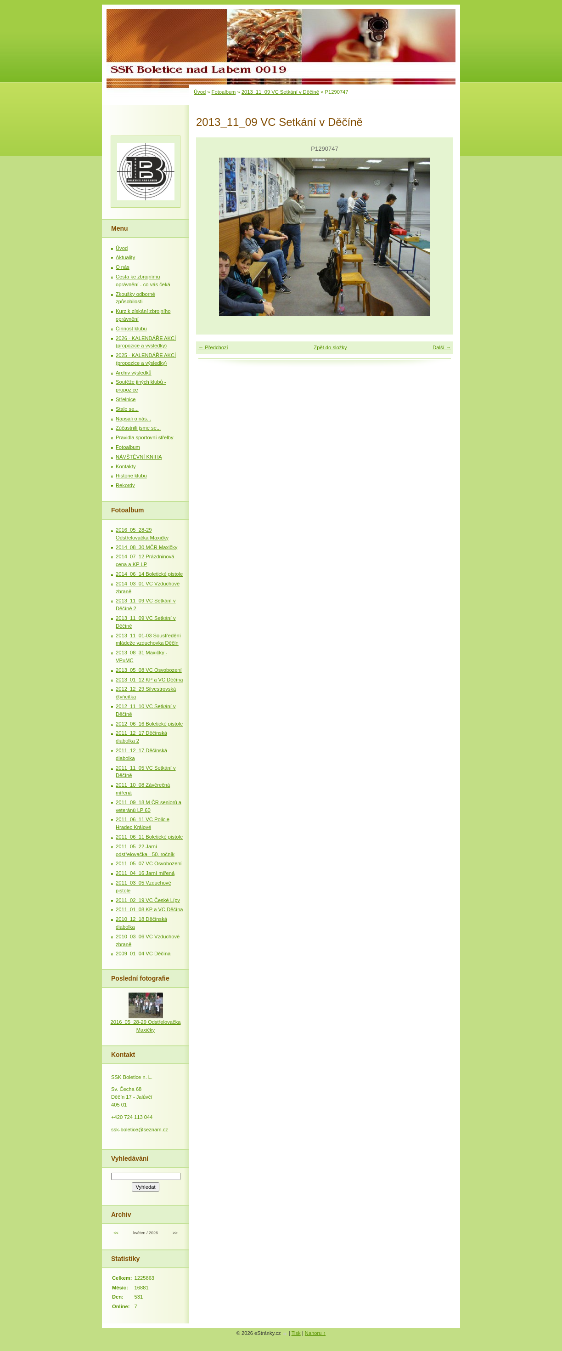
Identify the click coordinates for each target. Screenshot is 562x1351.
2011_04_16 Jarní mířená (145, 873)
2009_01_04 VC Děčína (143, 953)
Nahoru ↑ (315, 1333)
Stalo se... (127, 409)
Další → (442, 347)
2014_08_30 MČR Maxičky (146, 547)
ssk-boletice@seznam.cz (139, 1129)
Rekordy (125, 485)
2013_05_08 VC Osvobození (149, 670)
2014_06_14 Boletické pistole (149, 574)
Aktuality (125, 257)
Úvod (200, 92)
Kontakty (126, 466)
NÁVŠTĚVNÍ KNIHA (139, 457)
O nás (122, 267)
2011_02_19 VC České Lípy (148, 900)
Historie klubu (131, 475)
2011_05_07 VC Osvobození (149, 863)
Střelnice (126, 399)
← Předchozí (213, 347)
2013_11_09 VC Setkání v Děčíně (280, 92)
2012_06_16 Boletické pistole (149, 724)
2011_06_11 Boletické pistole (149, 837)
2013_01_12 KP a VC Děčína (149, 679)
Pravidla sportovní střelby (145, 437)
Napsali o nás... (133, 418)
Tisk (296, 1333)
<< (115, 1233)
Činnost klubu (131, 328)
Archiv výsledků (134, 372)
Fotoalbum (224, 92)
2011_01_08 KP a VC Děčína (149, 909)
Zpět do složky (330, 347)
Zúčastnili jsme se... (138, 428)
